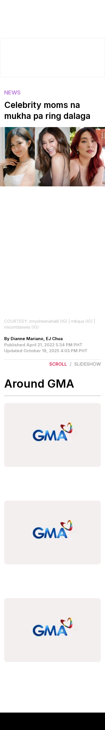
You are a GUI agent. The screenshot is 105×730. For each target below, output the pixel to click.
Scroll (58, 364)
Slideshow (87, 364)
